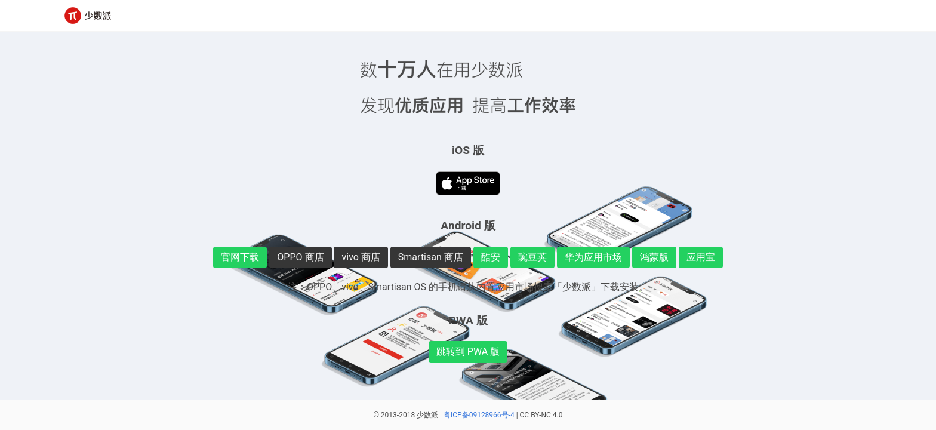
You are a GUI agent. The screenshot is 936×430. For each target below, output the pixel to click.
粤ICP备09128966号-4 (479, 415)
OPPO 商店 (300, 257)
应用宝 (700, 257)
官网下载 (240, 257)
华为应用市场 (593, 257)
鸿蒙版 (654, 257)
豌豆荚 (532, 257)
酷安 (490, 257)
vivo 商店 (360, 257)
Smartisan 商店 (430, 257)
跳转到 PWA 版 (468, 351)
